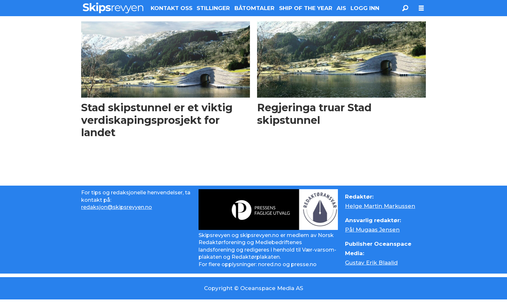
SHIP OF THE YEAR (305, 8)
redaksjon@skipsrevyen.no (116, 207)
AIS (341, 8)
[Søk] (405, 8)
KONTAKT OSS (171, 8)
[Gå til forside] (113, 8)
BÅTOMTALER (254, 8)
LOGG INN (365, 8)
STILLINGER (213, 8)
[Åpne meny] (421, 8)
